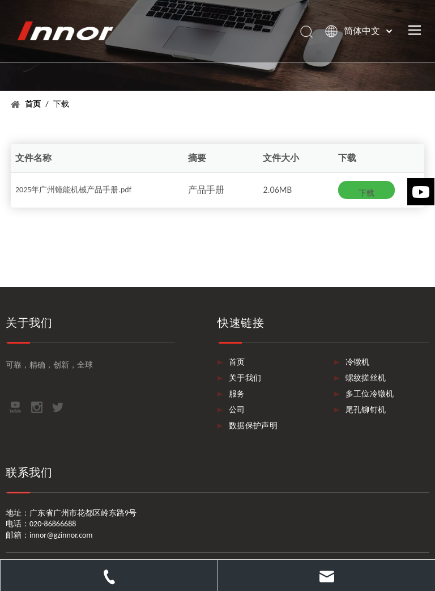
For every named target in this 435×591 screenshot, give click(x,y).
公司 (237, 410)
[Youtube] (420, 191)
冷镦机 (358, 362)
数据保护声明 (253, 425)
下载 (366, 193)
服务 (237, 394)
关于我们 (245, 378)
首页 (237, 362)
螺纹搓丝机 (366, 378)
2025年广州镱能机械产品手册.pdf (73, 190)
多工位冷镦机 (370, 394)
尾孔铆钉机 (366, 410)
